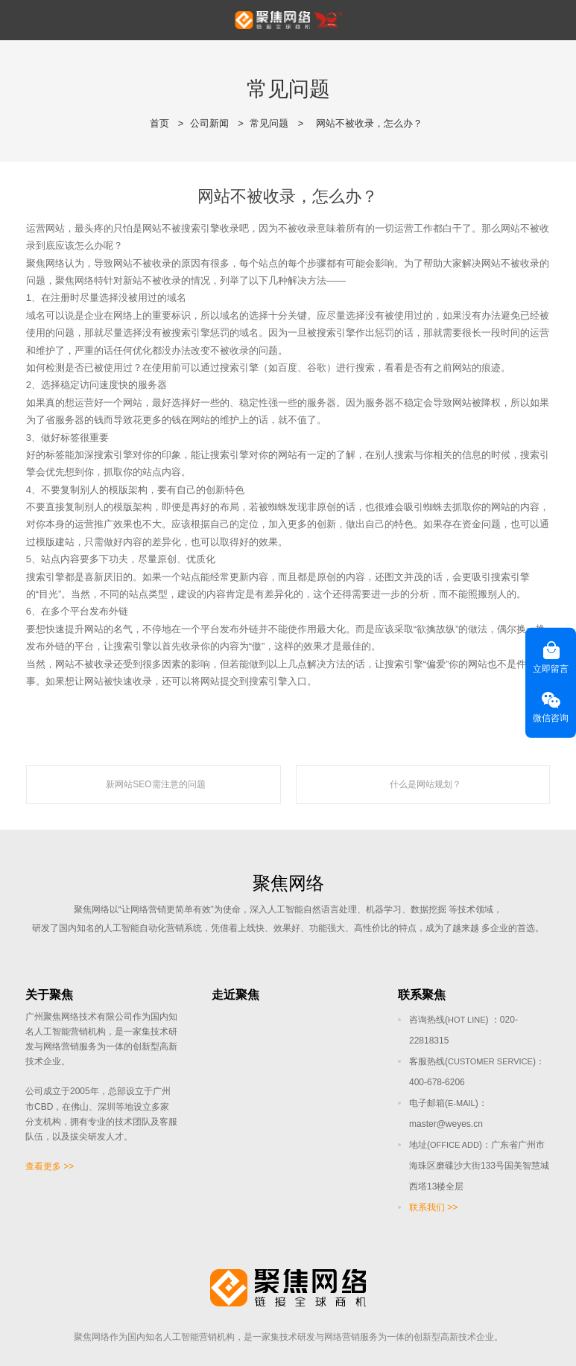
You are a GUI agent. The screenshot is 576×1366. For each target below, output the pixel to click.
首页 (159, 123)
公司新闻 (209, 123)
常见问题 (269, 123)
